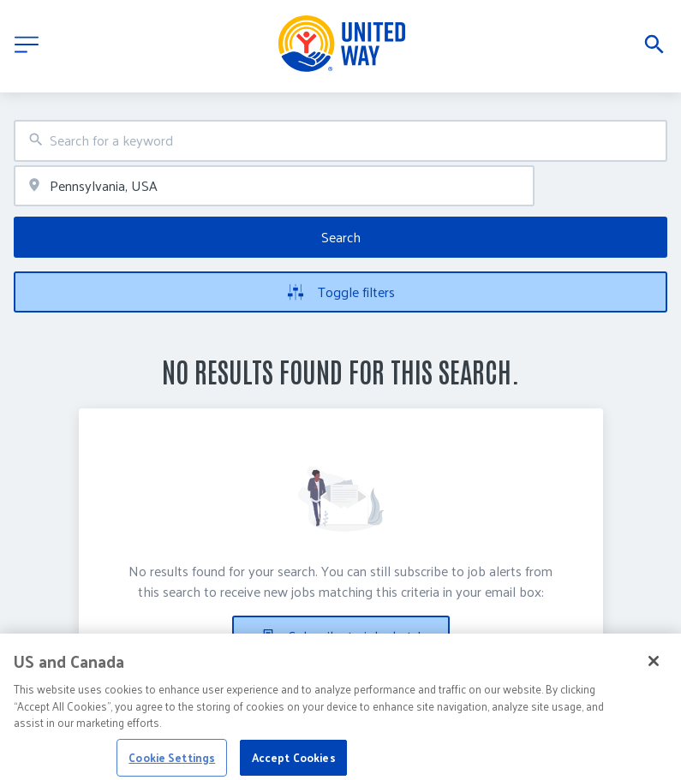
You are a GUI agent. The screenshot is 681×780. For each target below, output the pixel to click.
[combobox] (340, 141)
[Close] (653, 668)
